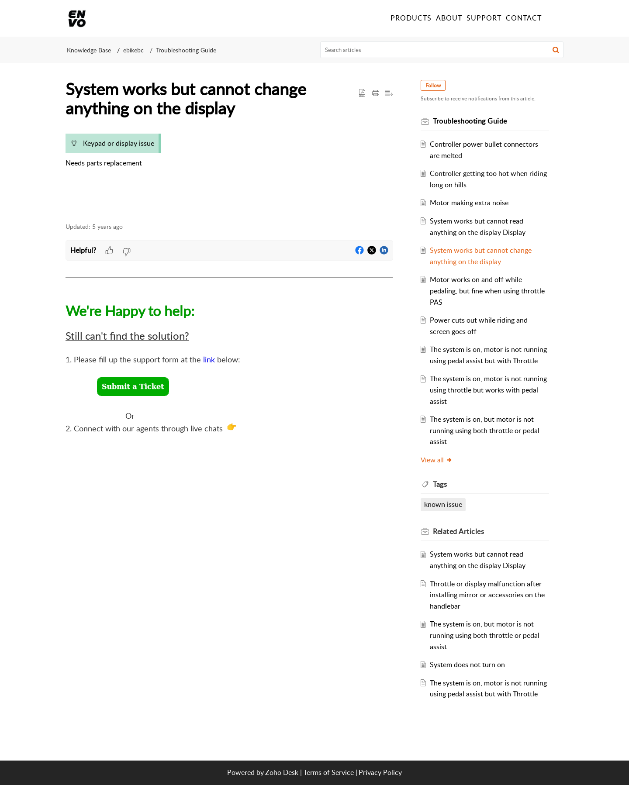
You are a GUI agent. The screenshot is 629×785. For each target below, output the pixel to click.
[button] (553, 18)
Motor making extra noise (469, 202)
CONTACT (524, 18)
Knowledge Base (89, 50)
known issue (444, 504)
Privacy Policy (380, 772)
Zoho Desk (281, 772)
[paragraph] (229, 154)
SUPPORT (484, 18)
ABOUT (449, 18)
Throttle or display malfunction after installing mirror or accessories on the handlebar (487, 595)
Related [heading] (458, 531)
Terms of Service (329, 772)
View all (437, 459)
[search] (442, 49)
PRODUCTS (411, 18)
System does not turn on (467, 664)
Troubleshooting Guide (186, 50)
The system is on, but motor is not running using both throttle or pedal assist (485, 430)
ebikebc (133, 50)
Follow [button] (433, 85)
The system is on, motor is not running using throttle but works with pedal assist (488, 390)
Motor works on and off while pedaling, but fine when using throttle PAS (487, 290)
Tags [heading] (440, 484)
